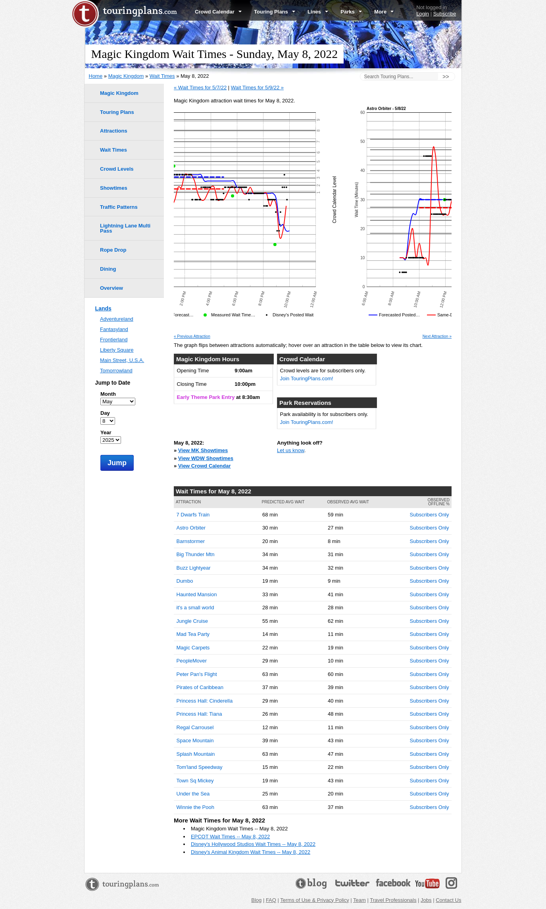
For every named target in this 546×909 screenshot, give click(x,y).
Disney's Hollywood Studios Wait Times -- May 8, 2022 (253, 844)
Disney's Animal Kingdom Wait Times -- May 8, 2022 (250, 852)
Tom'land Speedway (200, 767)
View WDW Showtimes (205, 458)
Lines (318, 12)
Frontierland (113, 340)
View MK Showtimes (203, 450)
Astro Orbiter (191, 528)
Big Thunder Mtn (196, 554)
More (384, 12)
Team (359, 900)
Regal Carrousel (195, 727)
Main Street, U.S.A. (122, 360)
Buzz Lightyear (194, 568)
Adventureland (116, 319)
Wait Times (162, 76)
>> (445, 76)
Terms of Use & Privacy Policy (314, 900)
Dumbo (185, 581)
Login (422, 14)
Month (108, 394)
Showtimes (113, 188)
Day (105, 413)
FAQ (271, 900)
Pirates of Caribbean (200, 687)
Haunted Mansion (197, 594)
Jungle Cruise (192, 621)
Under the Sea (193, 794)
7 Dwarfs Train (193, 515)
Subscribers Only (429, 515)
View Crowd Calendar (204, 466)
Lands (103, 308)
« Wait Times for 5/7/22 (200, 88)
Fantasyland (114, 329)
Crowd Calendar (218, 12)
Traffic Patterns (119, 207)
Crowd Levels (117, 169)
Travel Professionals (393, 900)
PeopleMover (192, 661)
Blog (256, 900)
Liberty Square (117, 350)
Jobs (426, 900)
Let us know (290, 450)
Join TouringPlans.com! (306, 378)
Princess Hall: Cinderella (205, 701)
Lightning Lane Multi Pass (125, 228)
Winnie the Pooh (195, 807)
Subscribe (444, 14)
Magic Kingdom (126, 76)
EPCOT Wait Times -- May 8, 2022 (230, 837)
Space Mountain (195, 740)
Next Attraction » (437, 337)
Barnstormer (191, 541)
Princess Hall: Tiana (199, 714)
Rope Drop (113, 250)
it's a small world (195, 607)
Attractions (113, 131)
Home (96, 76)
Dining (108, 269)
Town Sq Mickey (195, 781)
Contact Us (448, 900)
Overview (111, 288)
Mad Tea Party (193, 634)
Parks (351, 12)
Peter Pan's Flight (197, 674)
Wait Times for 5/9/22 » (257, 88)
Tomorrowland (116, 371)
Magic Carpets (193, 648)
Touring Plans (274, 12)
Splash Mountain (196, 754)
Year (105, 432)
